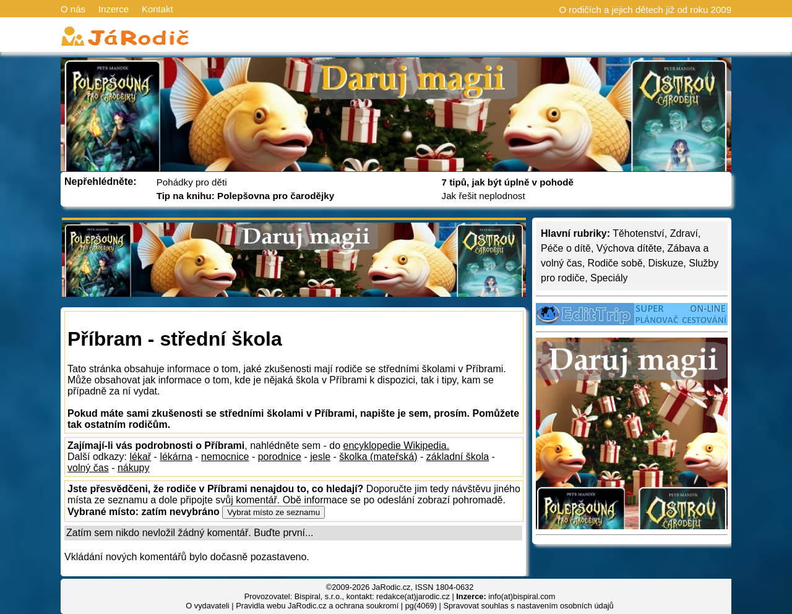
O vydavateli (207, 605)
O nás (73, 9)
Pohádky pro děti (192, 182)
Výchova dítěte (629, 248)
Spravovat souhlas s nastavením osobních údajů (528, 605)
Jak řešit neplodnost (483, 195)
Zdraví (684, 233)
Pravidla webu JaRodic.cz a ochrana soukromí (317, 605)
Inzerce (113, 9)
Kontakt (157, 9)
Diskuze (665, 263)
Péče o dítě (566, 248)
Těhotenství (639, 233)
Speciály (608, 278)
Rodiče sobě (615, 263)
